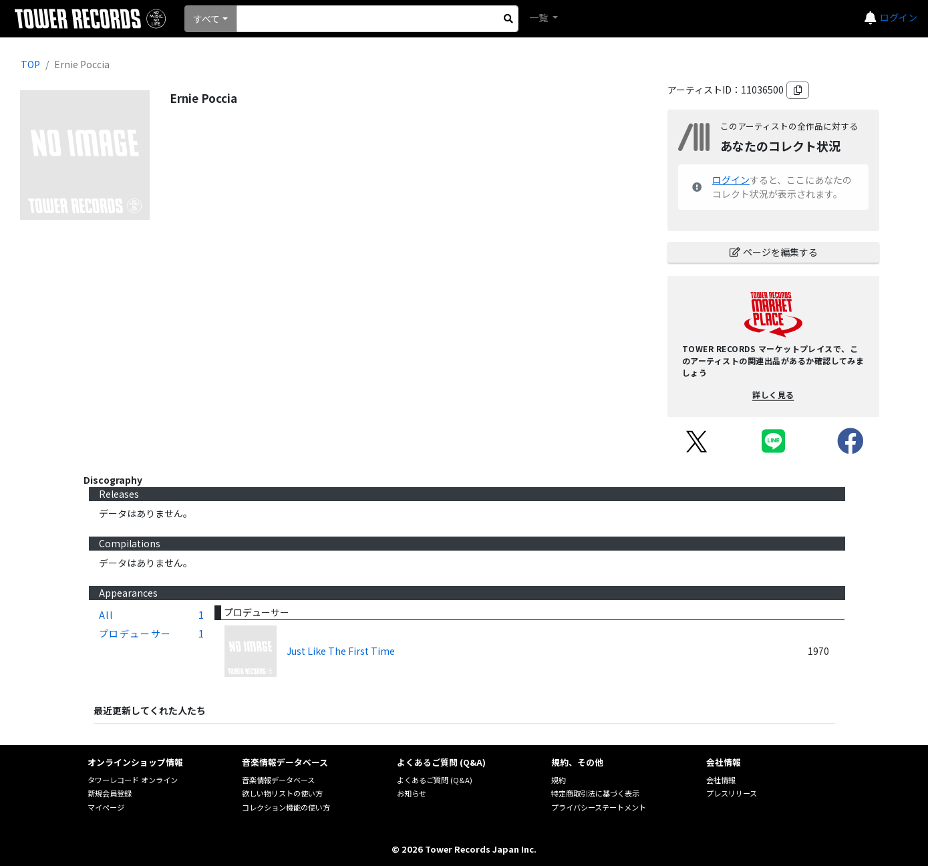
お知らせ (411, 793)
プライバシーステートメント (598, 807)
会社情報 (721, 779)
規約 (558, 779)
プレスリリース (731, 793)
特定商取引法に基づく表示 (595, 793)
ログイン (898, 17)
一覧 (539, 17)
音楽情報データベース (278, 779)
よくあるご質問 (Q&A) (434, 779)
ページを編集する (774, 252)
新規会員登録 (110, 793)
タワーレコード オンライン (133, 779)
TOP (30, 64)
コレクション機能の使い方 (286, 807)
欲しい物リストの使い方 (282, 793)
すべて (206, 18)
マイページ (106, 807)
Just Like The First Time (341, 651)
